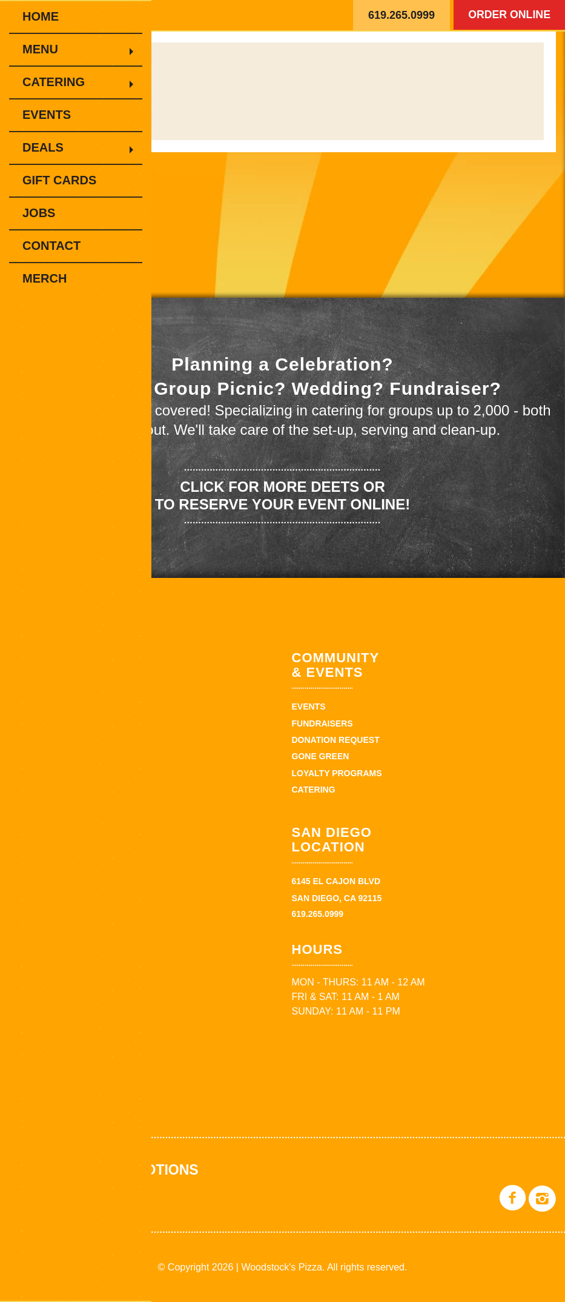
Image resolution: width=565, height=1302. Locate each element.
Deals (49, 147)
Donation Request (336, 740)
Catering (60, 82)
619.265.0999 (401, 15)
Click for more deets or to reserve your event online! (282, 495)
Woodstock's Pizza (224, 15)
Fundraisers (322, 723)
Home (40, 16)
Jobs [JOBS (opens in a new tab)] (38, 213)
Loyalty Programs (337, 773)
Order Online (507, 15)
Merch (44, 278)
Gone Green (320, 756)
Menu (46, 49)
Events (46, 114)
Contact (51, 245)
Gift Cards (59, 180)
